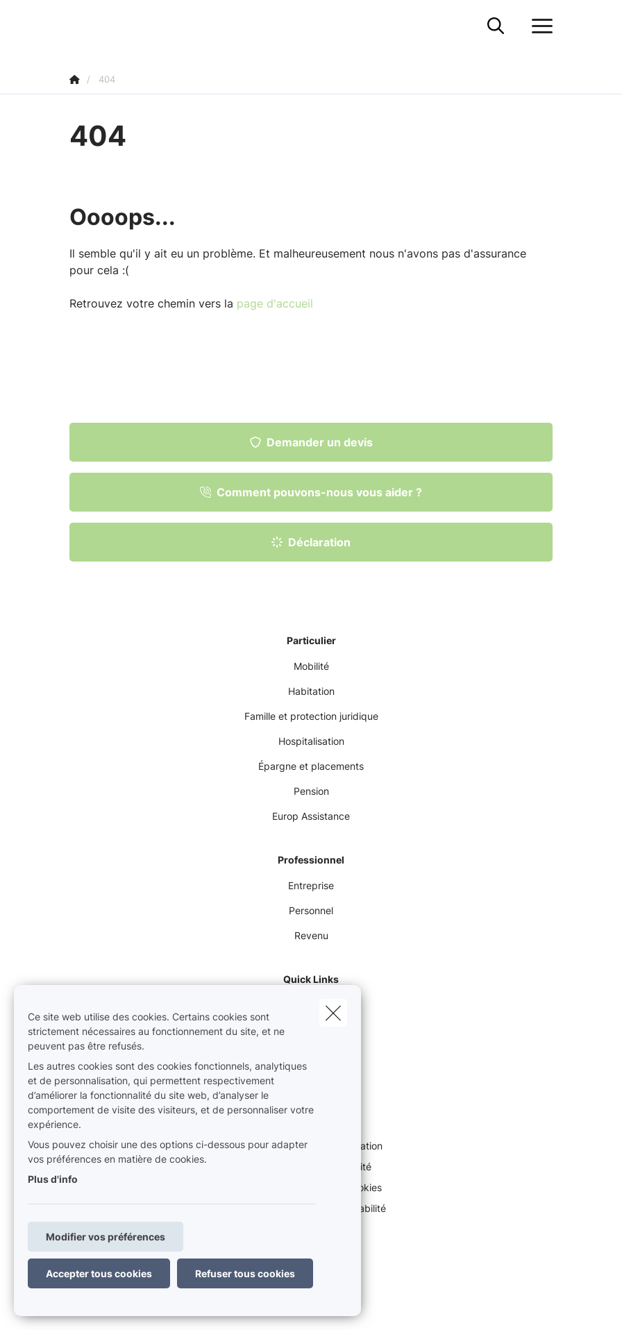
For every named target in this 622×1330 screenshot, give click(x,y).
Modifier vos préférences (105, 1237)
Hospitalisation (311, 741)
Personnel (311, 910)
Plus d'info (53, 1179)
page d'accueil (275, 303)
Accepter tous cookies (99, 1273)
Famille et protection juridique (311, 716)
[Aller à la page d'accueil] (77, 26)
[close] (333, 1013)
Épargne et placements (311, 766)
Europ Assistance (311, 816)
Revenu (311, 935)
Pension (311, 791)
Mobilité (311, 666)
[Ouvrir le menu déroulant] (539, 26)
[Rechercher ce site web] (495, 26)
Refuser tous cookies (245, 1273)
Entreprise (311, 885)
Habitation (311, 691)
